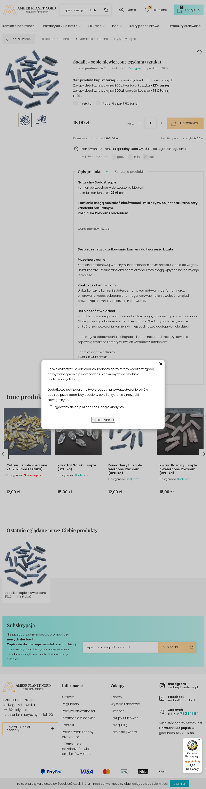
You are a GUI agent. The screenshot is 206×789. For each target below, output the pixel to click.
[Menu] (199, 740)
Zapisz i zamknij (103, 420)
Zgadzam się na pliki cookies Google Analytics (89, 407)
